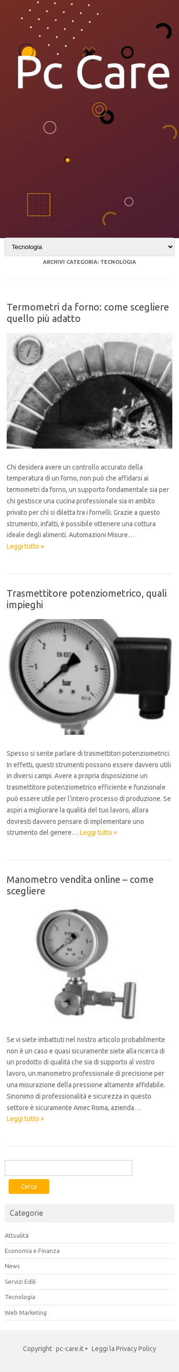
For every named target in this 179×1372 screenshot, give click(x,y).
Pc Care (93, 71)
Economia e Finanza (32, 1250)
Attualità (17, 1235)
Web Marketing (26, 1312)
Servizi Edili (20, 1281)
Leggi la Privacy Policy (124, 1348)
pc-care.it (70, 1348)
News (12, 1265)
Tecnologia (20, 1296)
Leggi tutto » (25, 546)
